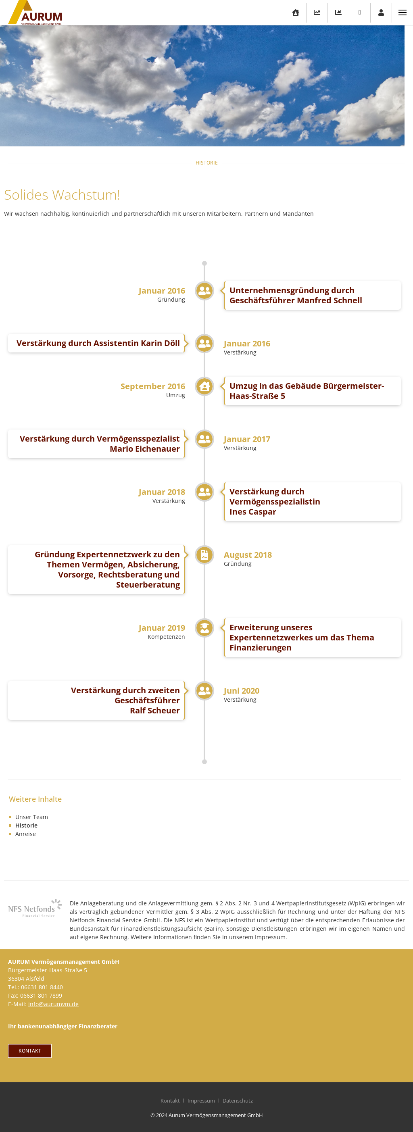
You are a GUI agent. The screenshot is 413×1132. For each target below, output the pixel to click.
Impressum (201, 1100)
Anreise (25, 834)
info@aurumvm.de (53, 1004)
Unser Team (31, 817)
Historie (26, 825)
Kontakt (170, 1100)
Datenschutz (238, 1100)
